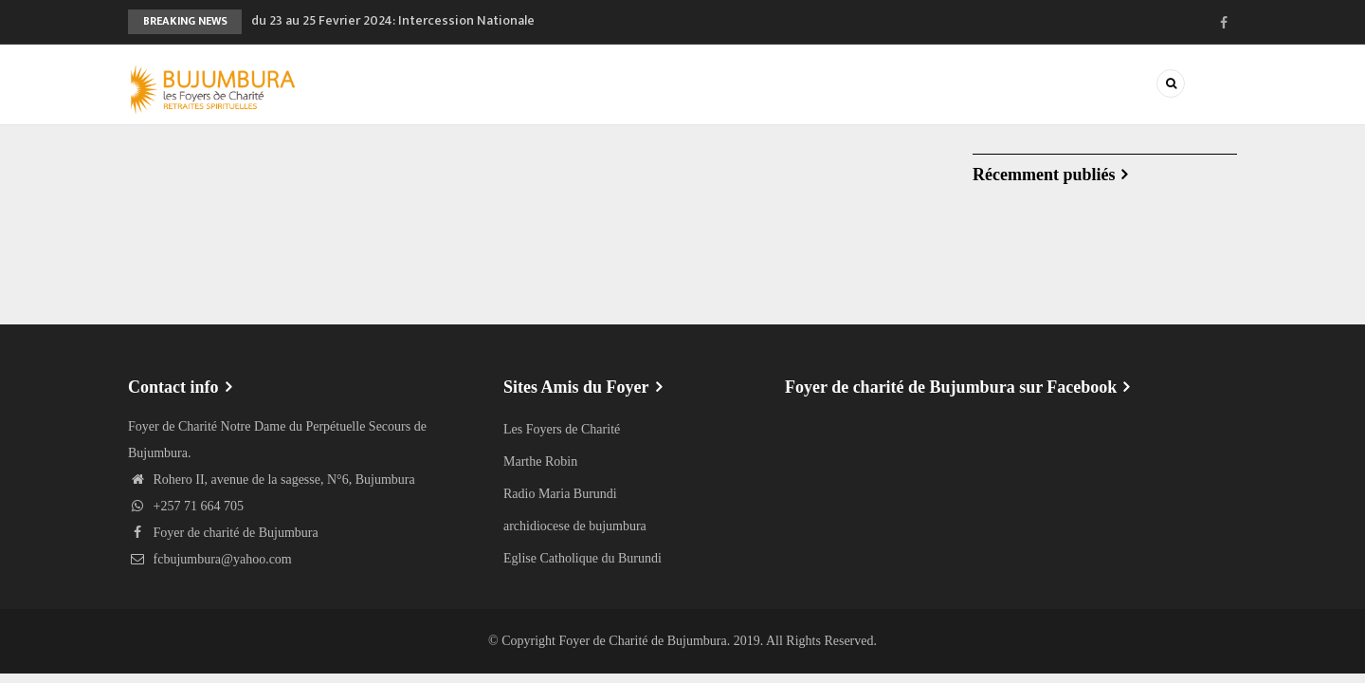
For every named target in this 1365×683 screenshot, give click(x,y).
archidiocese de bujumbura (574, 526)
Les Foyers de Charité (561, 429)
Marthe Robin (540, 461)
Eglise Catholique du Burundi (582, 558)
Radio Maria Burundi (560, 494)
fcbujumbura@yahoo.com (210, 559)
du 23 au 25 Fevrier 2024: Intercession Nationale (393, 20)
